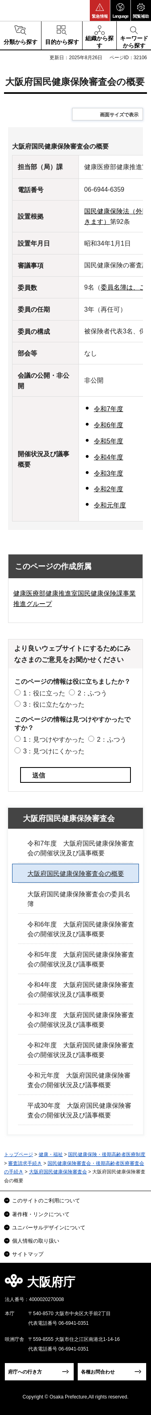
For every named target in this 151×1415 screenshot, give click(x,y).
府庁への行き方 (25, 1372)
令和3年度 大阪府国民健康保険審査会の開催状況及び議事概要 (80, 1020)
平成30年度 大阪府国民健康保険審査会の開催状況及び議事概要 (79, 1110)
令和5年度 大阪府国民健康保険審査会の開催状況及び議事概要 (80, 959)
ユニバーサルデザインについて (48, 1228)
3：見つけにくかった (54, 751)
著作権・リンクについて (41, 1214)
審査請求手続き (25, 1163)
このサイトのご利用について (46, 1201)
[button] (100, 10)
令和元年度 (110, 505)
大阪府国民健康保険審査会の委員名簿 (78, 899)
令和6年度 (108, 425)
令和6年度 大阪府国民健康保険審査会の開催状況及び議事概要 (80, 929)
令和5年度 (108, 441)
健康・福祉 (51, 1154)
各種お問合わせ (98, 1372)
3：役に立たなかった (54, 704)
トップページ (18, 1154)
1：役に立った (44, 693)
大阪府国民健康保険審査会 (69, 818)
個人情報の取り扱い (35, 1241)
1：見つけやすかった (54, 739)
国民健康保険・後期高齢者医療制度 (106, 1154)
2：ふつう (92, 693)
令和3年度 (108, 473)
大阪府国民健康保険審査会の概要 (75, 873)
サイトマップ (27, 1254)
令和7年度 (108, 408)
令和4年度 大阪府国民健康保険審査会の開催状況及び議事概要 (80, 989)
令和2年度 (108, 489)
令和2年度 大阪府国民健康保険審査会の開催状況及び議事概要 (80, 1050)
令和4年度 (108, 457)
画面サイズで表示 (119, 115)
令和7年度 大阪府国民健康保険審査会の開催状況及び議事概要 (80, 848)
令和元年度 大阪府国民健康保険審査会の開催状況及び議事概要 (78, 1080)
